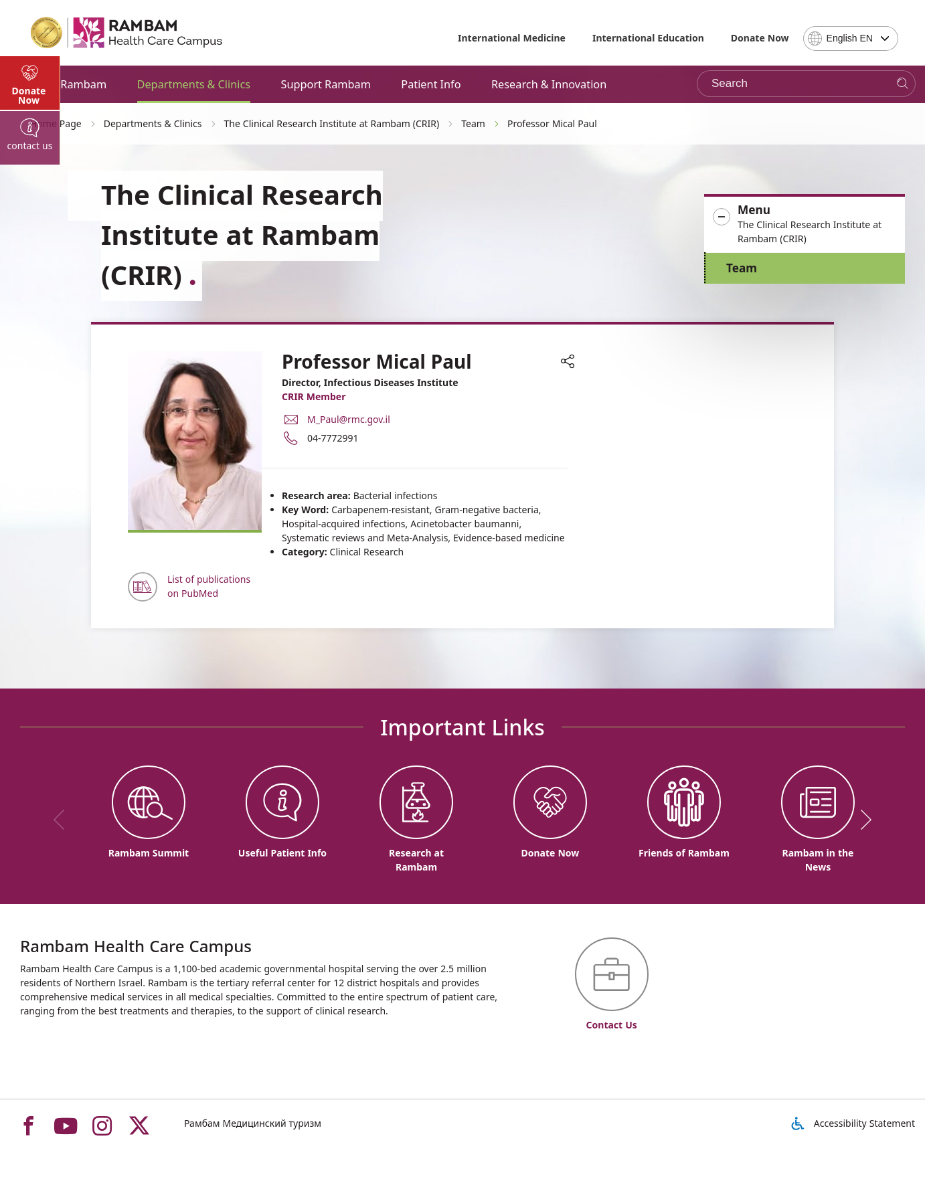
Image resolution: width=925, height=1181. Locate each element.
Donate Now (760, 37)
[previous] (63, 819)
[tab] (30, 361)
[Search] (902, 84)
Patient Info (430, 84)
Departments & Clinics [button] (194, 84)
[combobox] (851, 38)
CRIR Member (313, 396)
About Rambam (66, 84)
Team (741, 268)
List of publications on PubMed (208, 586)
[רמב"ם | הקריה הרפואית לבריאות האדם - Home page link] (127, 32)
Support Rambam (325, 84)
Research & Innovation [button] (548, 84)
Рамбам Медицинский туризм (252, 1123)
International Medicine (512, 37)
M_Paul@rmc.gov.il (348, 419)
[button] (804, 224)
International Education (648, 37)
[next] (861, 819)
